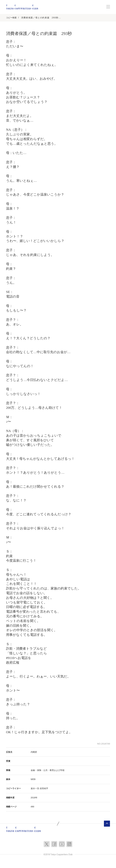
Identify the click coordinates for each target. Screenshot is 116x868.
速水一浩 (35, 788)
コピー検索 (11, 17)
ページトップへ (107, 824)
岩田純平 (44, 788)
